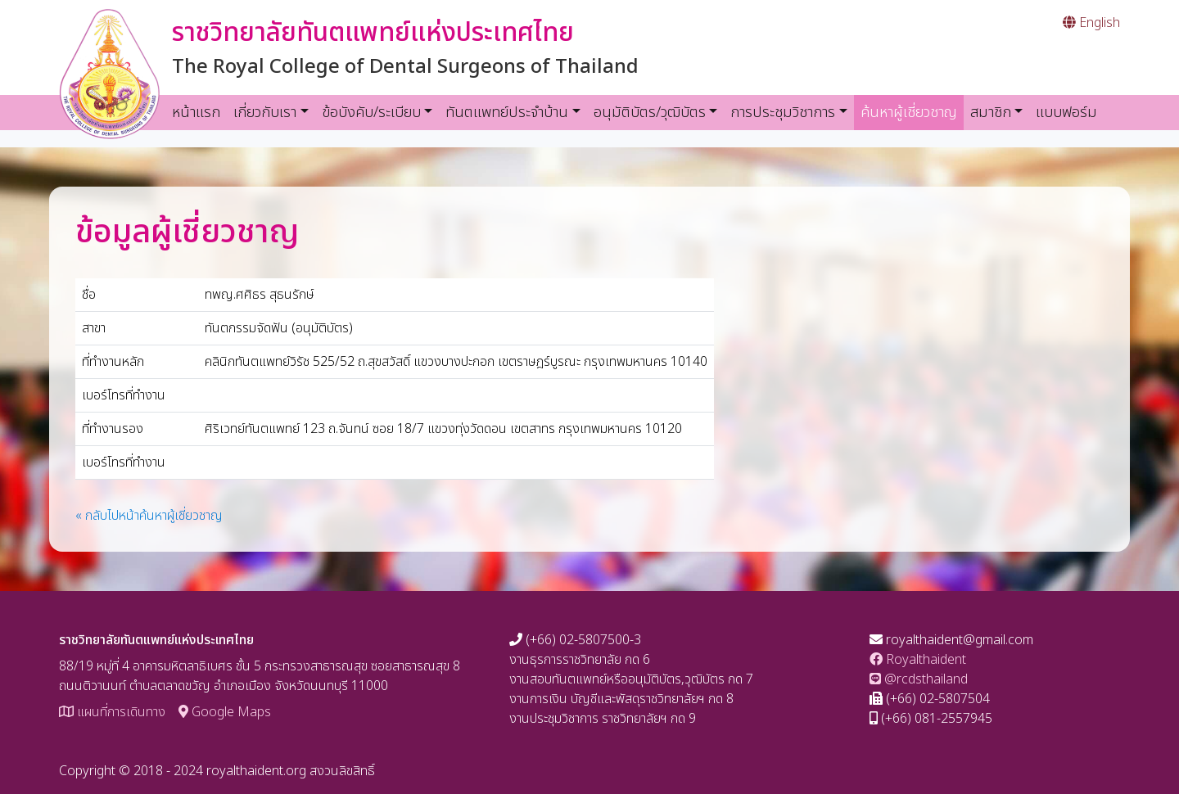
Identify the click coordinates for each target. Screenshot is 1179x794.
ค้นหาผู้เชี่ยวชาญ (912, 112)
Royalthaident (918, 660)
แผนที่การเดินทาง (112, 712)
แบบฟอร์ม (1066, 113)
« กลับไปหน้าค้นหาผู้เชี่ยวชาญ (149, 516)
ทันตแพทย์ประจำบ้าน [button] (506, 113)
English (1091, 23)
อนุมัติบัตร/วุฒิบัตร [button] (650, 113)
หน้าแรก (196, 113)
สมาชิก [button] (990, 113)
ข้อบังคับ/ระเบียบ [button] (371, 113)
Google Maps (224, 712)
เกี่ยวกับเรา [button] (264, 113)
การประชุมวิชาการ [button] (782, 113)
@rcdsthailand (919, 679)
